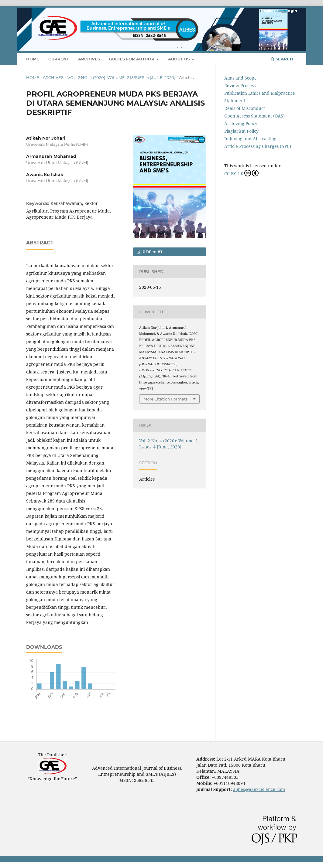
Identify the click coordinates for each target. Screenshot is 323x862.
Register (269, 10)
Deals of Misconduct (244, 108)
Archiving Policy (240, 123)
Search (282, 58)
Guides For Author (132, 58)
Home (32, 58)
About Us (179, 58)
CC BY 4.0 (241, 173)
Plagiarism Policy (241, 131)
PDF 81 (151, 251)
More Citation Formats (165, 399)
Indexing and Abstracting (250, 138)
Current (58, 58)
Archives (89, 58)
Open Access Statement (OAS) (254, 116)
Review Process (240, 85)
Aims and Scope (240, 78)
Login (291, 10)
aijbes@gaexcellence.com (259, 789)
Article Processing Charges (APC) (257, 146)
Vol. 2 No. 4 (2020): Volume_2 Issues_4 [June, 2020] (121, 77)
